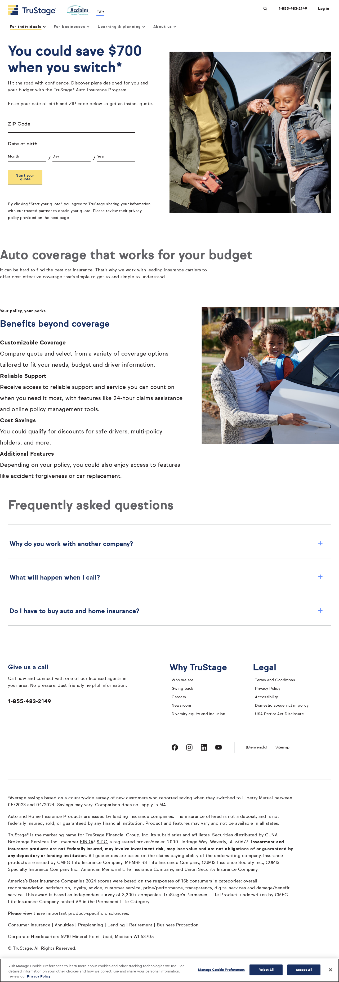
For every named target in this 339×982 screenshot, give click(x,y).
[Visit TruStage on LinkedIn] (204, 747)
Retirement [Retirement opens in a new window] (141, 925)
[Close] (330, 970)
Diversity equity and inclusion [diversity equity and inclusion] (198, 714)
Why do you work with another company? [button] (166, 544)
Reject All (266, 969)
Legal (268, 667)
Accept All (304, 969)
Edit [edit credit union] (100, 12)
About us (164, 27)
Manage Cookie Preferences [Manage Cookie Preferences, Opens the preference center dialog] (221, 969)
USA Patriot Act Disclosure (279, 714)
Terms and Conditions (275, 680)
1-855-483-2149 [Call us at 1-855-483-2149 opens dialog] (293, 9)
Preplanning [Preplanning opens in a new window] (90, 925)
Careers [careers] (179, 697)
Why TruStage (202, 667)
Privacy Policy (267, 688)
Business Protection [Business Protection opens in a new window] (178, 925)
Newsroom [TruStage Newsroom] (181, 705)
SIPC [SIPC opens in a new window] (102, 842)
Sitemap (282, 747)
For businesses (71, 27)
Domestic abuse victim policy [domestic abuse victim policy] (282, 705)
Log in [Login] (323, 9)
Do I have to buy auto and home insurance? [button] (166, 611)
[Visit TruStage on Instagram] (189, 747)
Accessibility (266, 697)
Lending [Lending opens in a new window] (116, 925)
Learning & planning (121, 27)
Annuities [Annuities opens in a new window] (64, 925)
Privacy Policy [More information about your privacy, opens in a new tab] (39, 976)
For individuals (27, 27)
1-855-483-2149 (29, 702)
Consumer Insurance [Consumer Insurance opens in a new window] (29, 925)
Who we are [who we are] (182, 680)
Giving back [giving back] (182, 688)
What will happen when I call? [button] (166, 577)
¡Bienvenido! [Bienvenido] (256, 747)
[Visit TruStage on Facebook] (175, 747)
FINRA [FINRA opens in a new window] (86, 842)
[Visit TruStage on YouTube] (218, 747)
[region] (169, 970)
